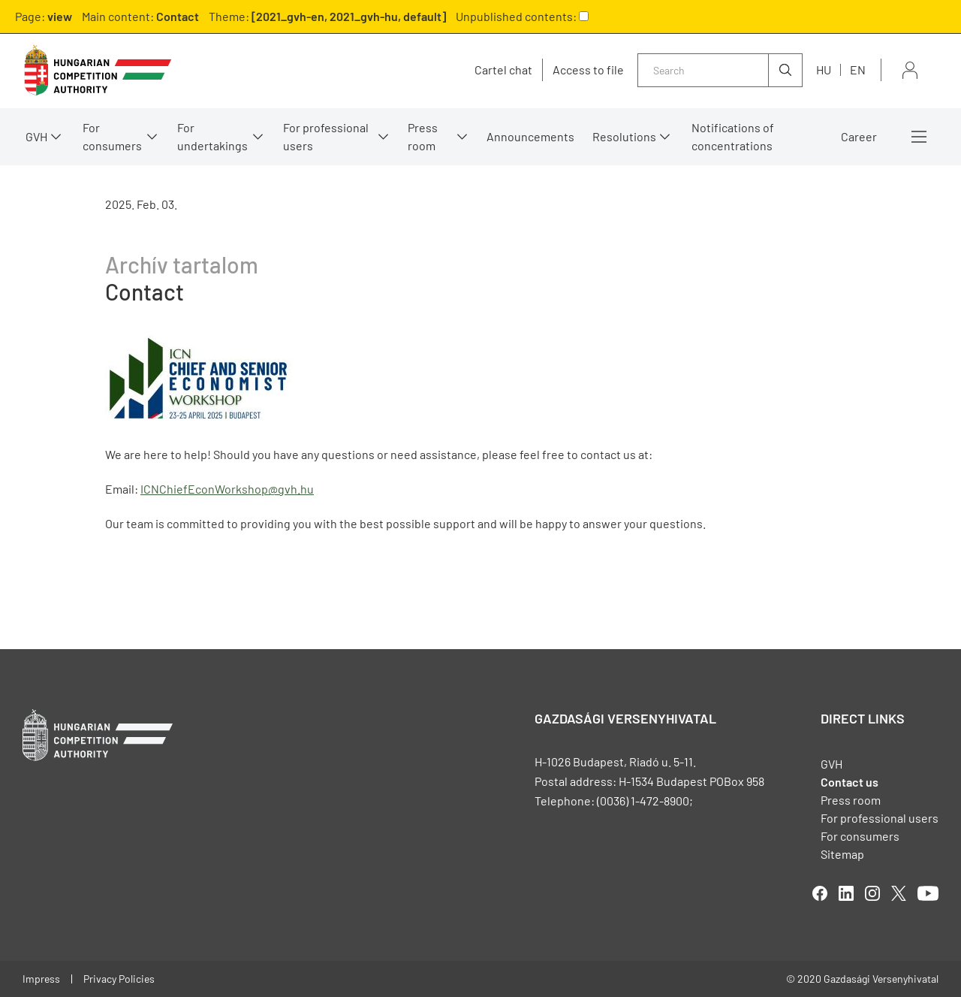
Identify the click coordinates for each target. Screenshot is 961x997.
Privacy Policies (119, 978)
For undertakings (212, 136)
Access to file (588, 70)
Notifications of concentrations (732, 136)
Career (859, 136)
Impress (41, 978)
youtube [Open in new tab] (927, 893)
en (858, 69)
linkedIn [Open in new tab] (846, 893)
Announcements (530, 136)
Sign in (910, 70)
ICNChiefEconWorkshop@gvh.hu (227, 489)
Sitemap (842, 854)
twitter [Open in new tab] (898, 893)
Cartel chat (503, 70)
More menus (918, 137)
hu (823, 69)
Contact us (849, 782)
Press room (423, 136)
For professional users (326, 136)
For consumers (112, 136)
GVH (36, 136)
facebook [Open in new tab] (819, 893)
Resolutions (624, 136)
